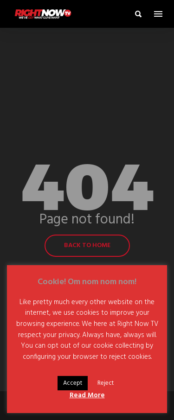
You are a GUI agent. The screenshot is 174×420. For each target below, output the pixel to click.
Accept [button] (72, 383)
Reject (105, 383)
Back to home (87, 245)
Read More (87, 395)
